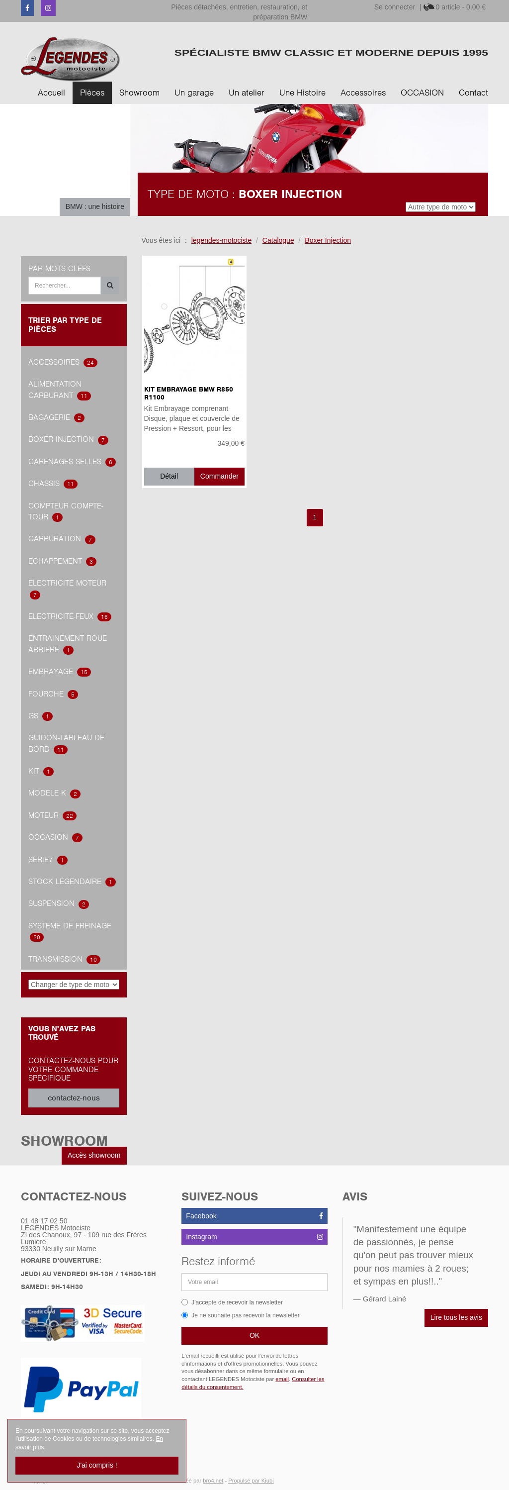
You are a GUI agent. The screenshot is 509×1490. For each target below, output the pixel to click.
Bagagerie (56, 417)
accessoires (62, 362)
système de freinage (69, 931)
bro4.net (213, 1481)
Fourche (53, 694)
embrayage (59, 672)
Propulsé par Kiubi (250, 1481)
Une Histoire (302, 92)
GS (40, 716)
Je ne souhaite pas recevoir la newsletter (240, 1315)
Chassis (53, 484)
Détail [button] (169, 476)
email (282, 1379)
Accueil (51, 92)
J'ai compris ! (97, 1465)
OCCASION (422, 92)
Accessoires (363, 92)
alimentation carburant (59, 389)
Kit (41, 771)
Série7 (48, 860)
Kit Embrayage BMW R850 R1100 (188, 393)
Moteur (52, 815)
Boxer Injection (68, 439)
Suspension (58, 903)
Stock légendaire (72, 882)
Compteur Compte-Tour (65, 511)
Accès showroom (94, 1155)
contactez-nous (74, 1098)
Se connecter (395, 7)
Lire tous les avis (456, 1317)
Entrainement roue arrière (67, 644)
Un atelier (246, 92)
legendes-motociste (221, 240)
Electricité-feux (69, 616)
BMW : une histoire (95, 206)
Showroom (139, 92)
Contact (473, 92)
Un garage (194, 92)
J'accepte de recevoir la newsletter (232, 1302)
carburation (61, 539)
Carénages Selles (72, 462)
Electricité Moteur (67, 588)
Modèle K (54, 793)
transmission (64, 959)
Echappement (62, 561)
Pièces (92, 92)
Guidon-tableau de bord (66, 743)
